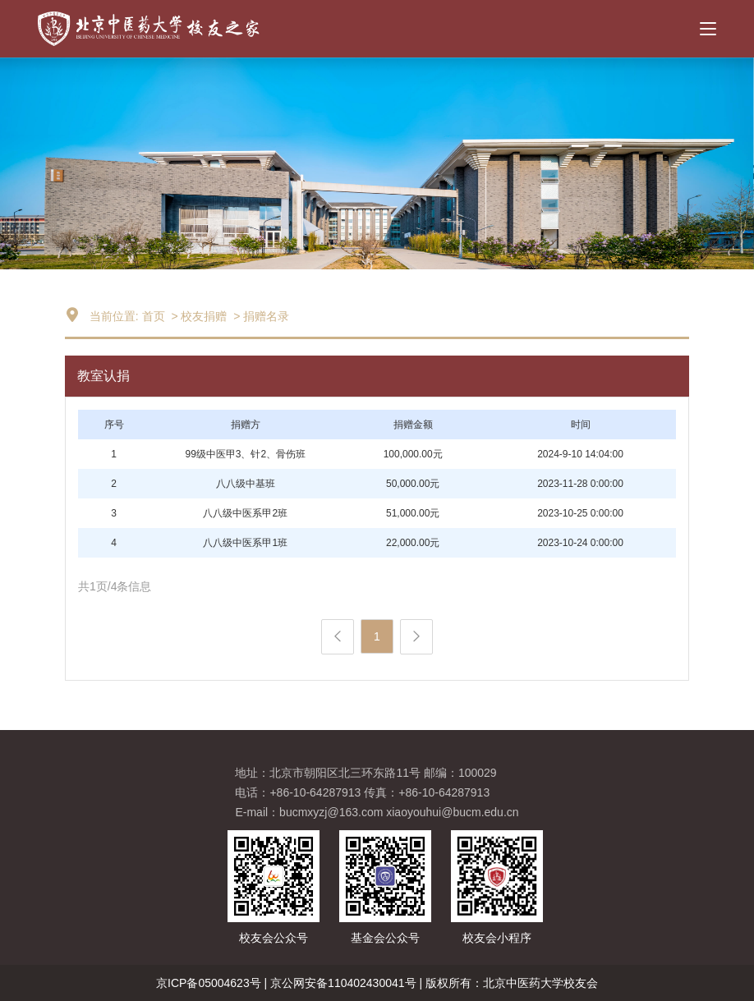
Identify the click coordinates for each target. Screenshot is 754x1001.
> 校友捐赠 (198, 316)
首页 (153, 316)
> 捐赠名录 (259, 316)
